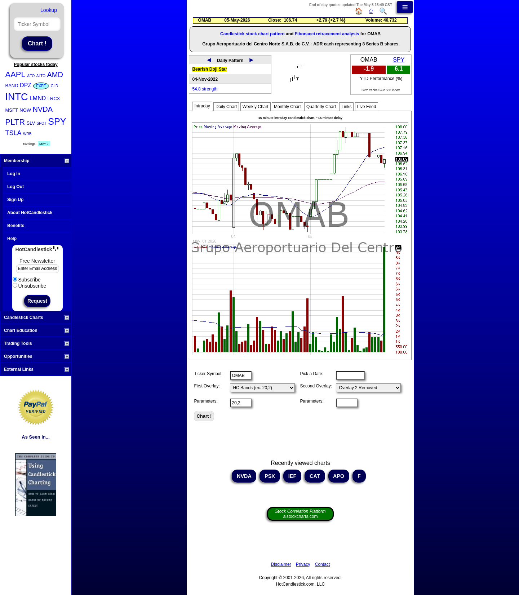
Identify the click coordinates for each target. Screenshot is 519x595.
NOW (25, 110)
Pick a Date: (311, 373)
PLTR (15, 121)
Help (12, 238)
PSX (269, 476)
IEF (292, 476)
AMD (55, 75)
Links (346, 106)
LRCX (54, 98)
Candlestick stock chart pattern (252, 33)
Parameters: (205, 401)
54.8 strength (204, 89)
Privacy (303, 564)
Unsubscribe (29, 286)
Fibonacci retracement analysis (327, 33)
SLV (31, 123)
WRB (27, 134)
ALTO (40, 76)
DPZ (25, 85)
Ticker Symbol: (208, 373)
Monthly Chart (287, 106)
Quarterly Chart (321, 106)
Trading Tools (36, 343)
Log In (13, 173)
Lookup (48, 10)
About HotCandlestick (29, 212)
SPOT (41, 123)
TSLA (13, 133)
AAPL (15, 74)
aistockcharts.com (300, 514)
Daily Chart (226, 106)
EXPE (41, 86)
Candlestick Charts (36, 317)
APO (339, 476)
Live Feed (366, 106)
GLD (54, 86)
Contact (322, 564)
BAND (11, 85)
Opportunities (36, 356)
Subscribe (27, 280)
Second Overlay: (316, 385)
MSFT (11, 110)
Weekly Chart (256, 106)
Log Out (15, 186)
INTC (16, 97)
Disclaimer (281, 564)
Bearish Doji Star (209, 69)
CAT (314, 476)
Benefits (15, 225)
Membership (36, 160)
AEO (31, 76)
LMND (38, 98)
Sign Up (15, 199)
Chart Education (36, 330)
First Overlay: (206, 385)
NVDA (43, 109)
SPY (57, 121)
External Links (36, 369)
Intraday (202, 105)
